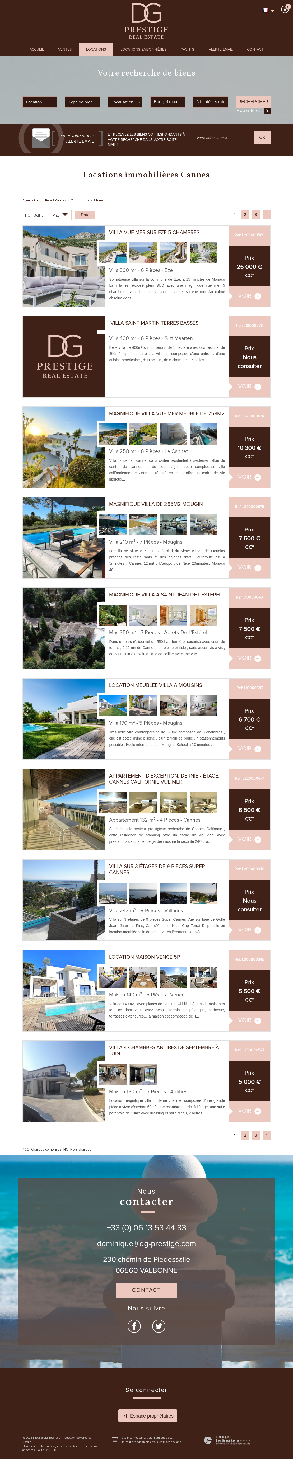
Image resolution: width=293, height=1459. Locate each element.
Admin (77, 1446)
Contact (255, 49)
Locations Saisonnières (143, 49)
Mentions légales (51, 1446)
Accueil (37, 49)
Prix (60, 216)
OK (262, 137)
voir (249, 295)
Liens (67, 1446)
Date (85, 215)
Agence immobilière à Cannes (44, 200)
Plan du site (30, 1446)
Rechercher (253, 102)
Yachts (187, 49)
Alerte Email (221, 49)
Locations (96, 49)
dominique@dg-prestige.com (146, 1244)
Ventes (65, 49)
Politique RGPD (46, 1450)
